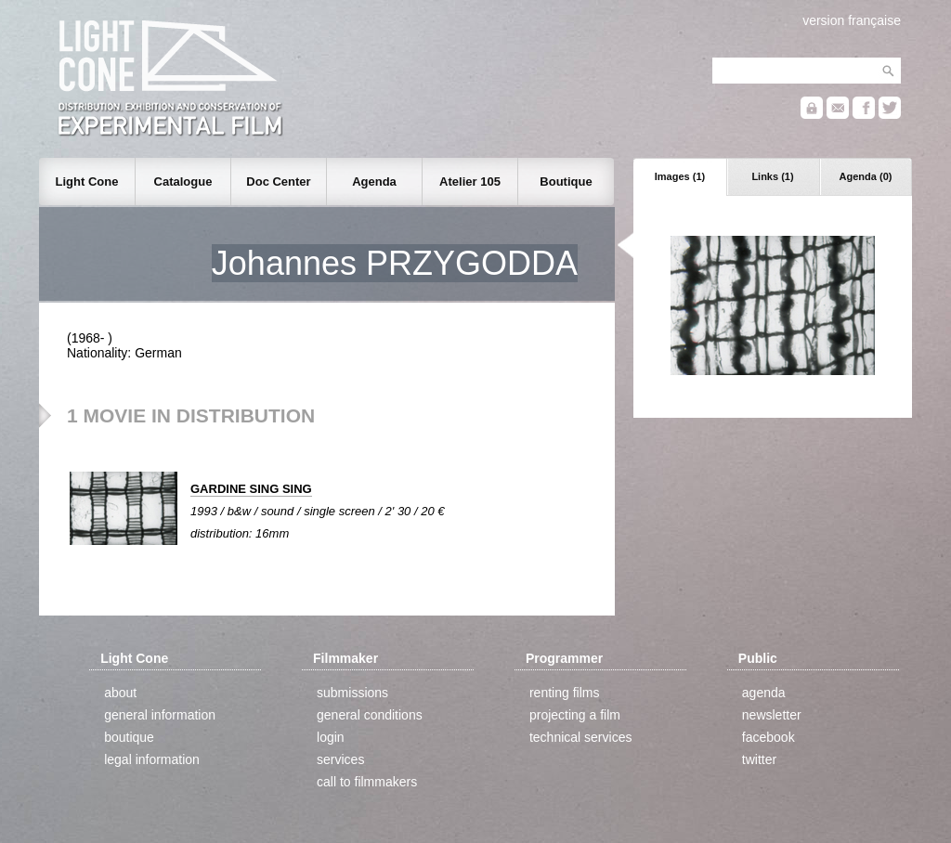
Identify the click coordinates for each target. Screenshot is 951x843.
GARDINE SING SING (251, 489)
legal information (152, 759)
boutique (129, 737)
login (331, 737)
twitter (759, 759)
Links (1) (772, 176)
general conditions (370, 714)
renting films (564, 692)
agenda (764, 692)
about (120, 692)
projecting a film (574, 714)
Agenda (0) (866, 176)
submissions (352, 692)
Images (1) (680, 176)
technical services (580, 737)
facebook (768, 737)
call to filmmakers (367, 781)
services (340, 759)
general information (159, 714)
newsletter (771, 714)
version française (851, 20)
